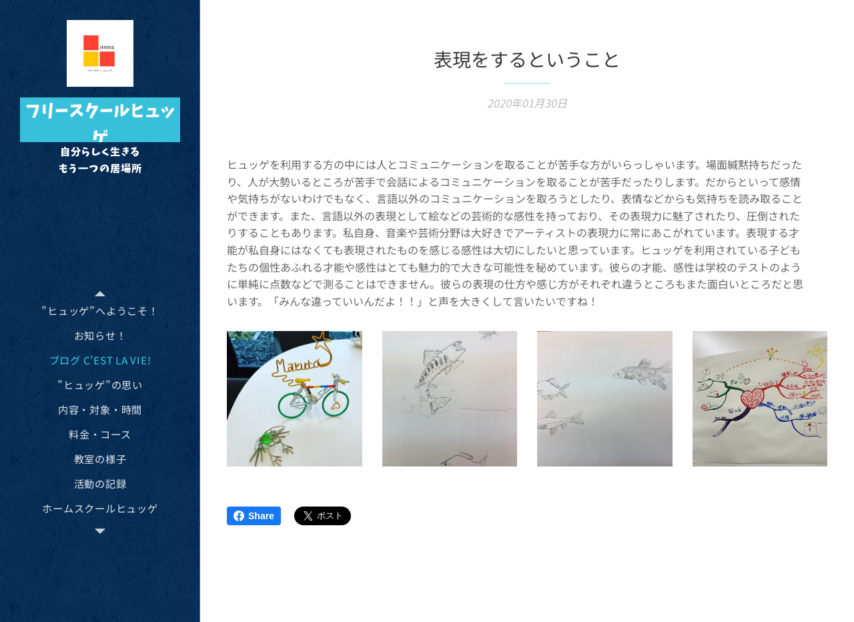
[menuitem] (100, 310)
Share (254, 516)
